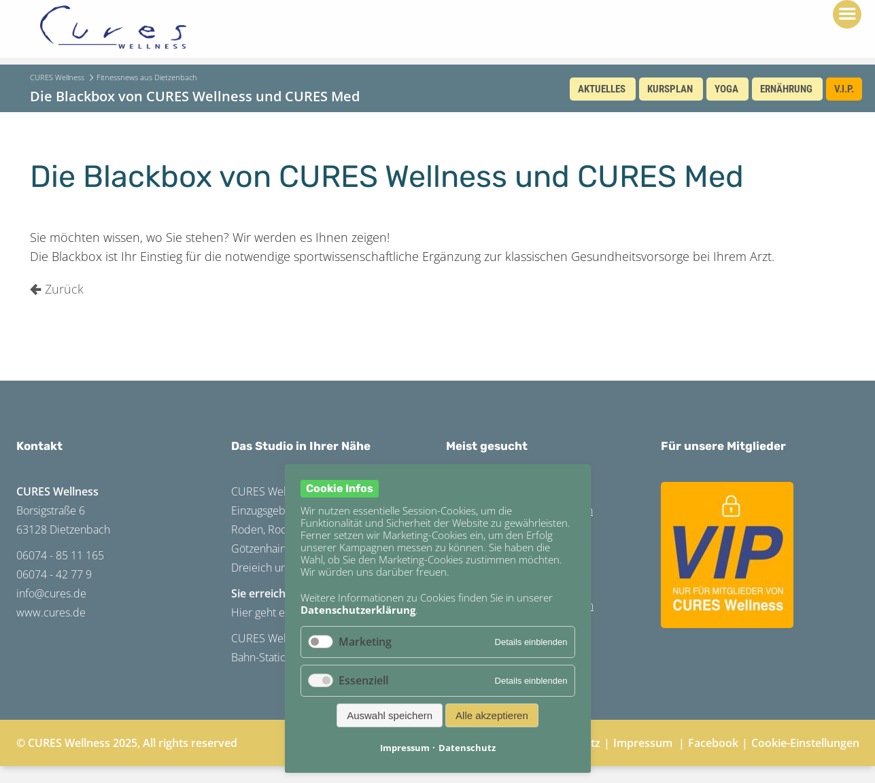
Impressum (642, 742)
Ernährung (786, 89)
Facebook (713, 742)
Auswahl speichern (389, 715)
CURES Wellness (57, 77)
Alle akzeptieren (492, 715)
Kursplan (670, 89)
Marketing (365, 641)
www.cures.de (51, 612)
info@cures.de (51, 593)
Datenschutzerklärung (358, 609)
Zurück (64, 289)
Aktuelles (601, 89)
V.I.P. (844, 89)
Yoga (726, 89)
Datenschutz (467, 748)
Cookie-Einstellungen (805, 742)
